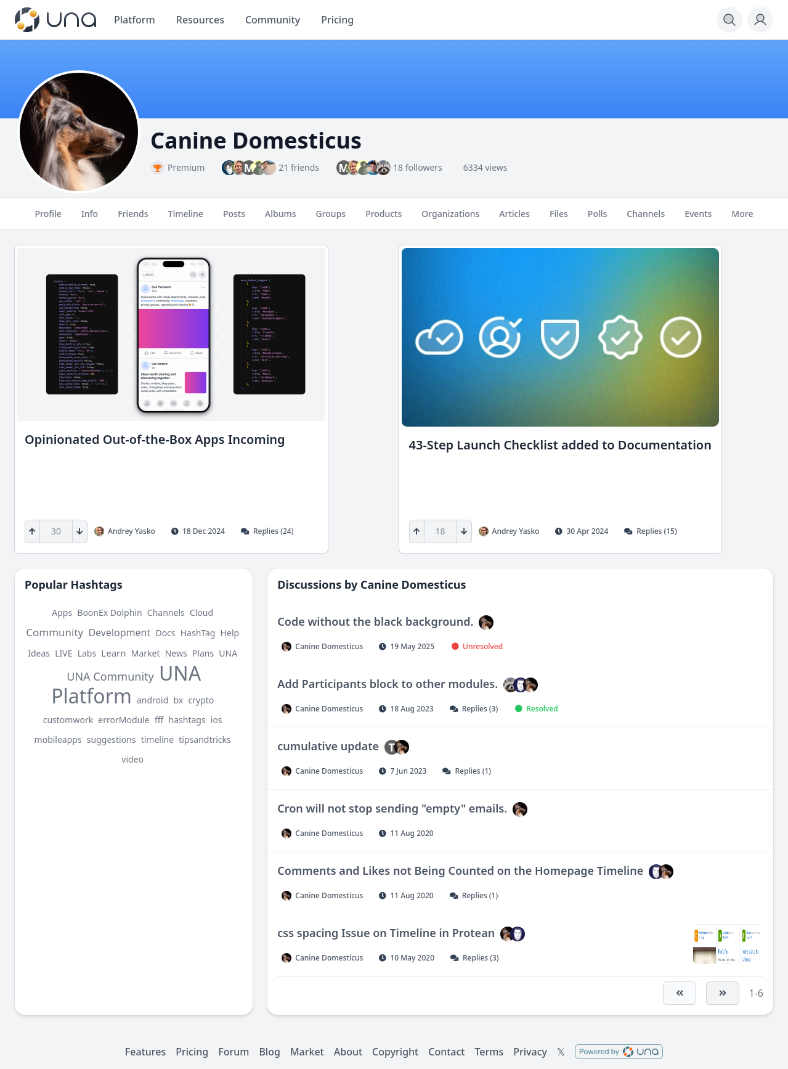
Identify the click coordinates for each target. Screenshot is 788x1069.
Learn (113, 653)
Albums (280, 219)
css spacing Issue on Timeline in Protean (386, 932)
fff (159, 720)
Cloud (201, 612)
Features (145, 1052)
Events (698, 219)
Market (145, 653)
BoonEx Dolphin (109, 612)
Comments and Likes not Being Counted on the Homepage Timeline (460, 870)
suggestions (111, 739)
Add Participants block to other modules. (387, 683)
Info (89, 219)
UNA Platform (126, 684)
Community (54, 632)
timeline (157, 739)
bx (178, 700)
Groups (330, 219)
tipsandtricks (204, 739)
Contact (446, 1052)
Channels (646, 219)
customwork (68, 720)
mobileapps (58, 739)
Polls (597, 219)
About (348, 1052)
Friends (133, 219)
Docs (165, 633)
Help (230, 633)
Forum (233, 1052)
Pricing (192, 1052)
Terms (488, 1052)
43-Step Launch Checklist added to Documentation (560, 444)
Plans (203, 653)
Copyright (395, 1052)
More (742, 219)
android (152, 700)
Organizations (450, 219)
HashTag (198, 633)
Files (559, 219)
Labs (87, 653)
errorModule (123, 720)
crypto (201, 700)
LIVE (63, 653)
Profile (48, 219)
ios (216, 720)
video (132, 759)
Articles (514, 219)
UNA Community (110, 676)
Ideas (39, 653)
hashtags (187, 720)
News (176, 653)
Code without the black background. (375, 621)
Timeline (185, 219)
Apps (62, 612)
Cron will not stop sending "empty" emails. (392, 808)
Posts (234, 219)
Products (383, 219)
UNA (228, 653)
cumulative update (328, 746)
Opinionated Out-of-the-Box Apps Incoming (155, 439)
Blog (269, 1052)
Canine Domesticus (413, 584)
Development (119, 632)
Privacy (530, 1052)
